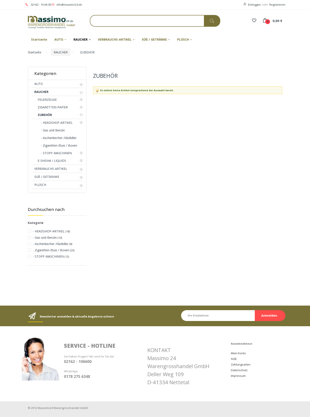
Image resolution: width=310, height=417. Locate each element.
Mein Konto (238, 353)
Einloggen (254, 5)
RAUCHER (61, 52)
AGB (234, 359)
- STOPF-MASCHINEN (48, 256)
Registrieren (277, 5)
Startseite (34, 52)
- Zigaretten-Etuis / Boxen (51, 250)
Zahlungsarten (240, 364)
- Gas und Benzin (45, 237)
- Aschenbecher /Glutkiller (50, 244)
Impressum (238, 376)
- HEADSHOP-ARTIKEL (49, 231)
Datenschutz (239, 370)
